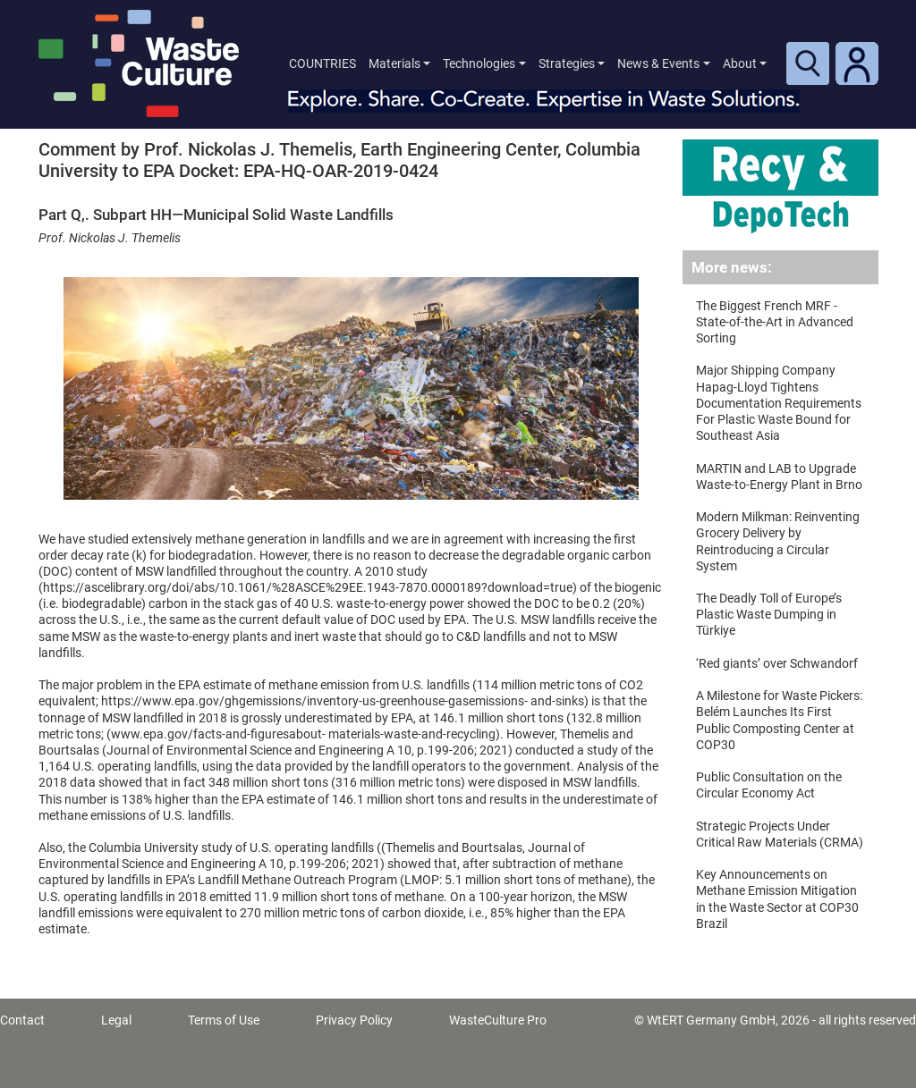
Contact (22, 1020)
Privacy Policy (354, 1020)
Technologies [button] (479, 63)
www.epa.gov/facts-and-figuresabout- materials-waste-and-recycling (303, 734)
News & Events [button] (658, 63)
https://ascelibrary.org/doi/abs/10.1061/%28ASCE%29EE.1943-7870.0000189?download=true (307, 587)
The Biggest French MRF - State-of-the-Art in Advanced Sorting (774, 322)
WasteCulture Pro (498, 1020)
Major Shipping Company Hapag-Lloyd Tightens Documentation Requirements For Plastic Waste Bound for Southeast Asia (778, 403)
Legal (116, 1020)
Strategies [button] (567, 63)
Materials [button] (394, 63)
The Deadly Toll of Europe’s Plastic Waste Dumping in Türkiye (769, 614)
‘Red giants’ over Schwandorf (777, 663)
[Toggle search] (807, 63)
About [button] (740, 63)
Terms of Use (223, 1020)
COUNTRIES (322, 63)
